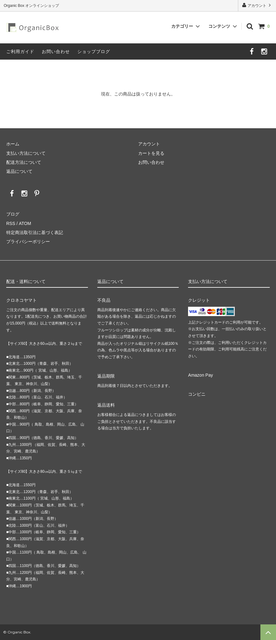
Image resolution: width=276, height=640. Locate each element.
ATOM (25, 223)
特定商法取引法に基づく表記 (34, 232)
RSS (10, 223)
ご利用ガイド (20, 51)
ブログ (12, 214)
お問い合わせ (56, 51)
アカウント (257, 5)
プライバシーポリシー (28, 241)
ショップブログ (93, 51)
